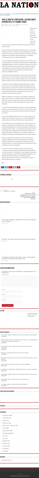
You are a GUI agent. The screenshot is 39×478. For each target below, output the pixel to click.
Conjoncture (8, 13)
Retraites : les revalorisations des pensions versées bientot (18, 239)
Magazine (5, 441)
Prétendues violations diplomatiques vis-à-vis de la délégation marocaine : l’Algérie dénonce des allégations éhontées (27, 195)
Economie (5, 423)
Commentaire (5, 274)
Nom (3, 289)
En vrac (4, 428)
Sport (4, 451)
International (6, 430)
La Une (4, 435)
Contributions (6, 417)
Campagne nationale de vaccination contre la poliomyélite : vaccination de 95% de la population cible (19, 257)
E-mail (4, 294)
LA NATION (5, 24)
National (26, 24)
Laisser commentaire (7, 25)
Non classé (5, 446)
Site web (4, 299)
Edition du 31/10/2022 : (11, 190)
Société (4, 448)
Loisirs (4, 438)
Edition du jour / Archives (8, 425)
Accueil (1, 13)
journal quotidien (7, 433)
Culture (4, 420)
